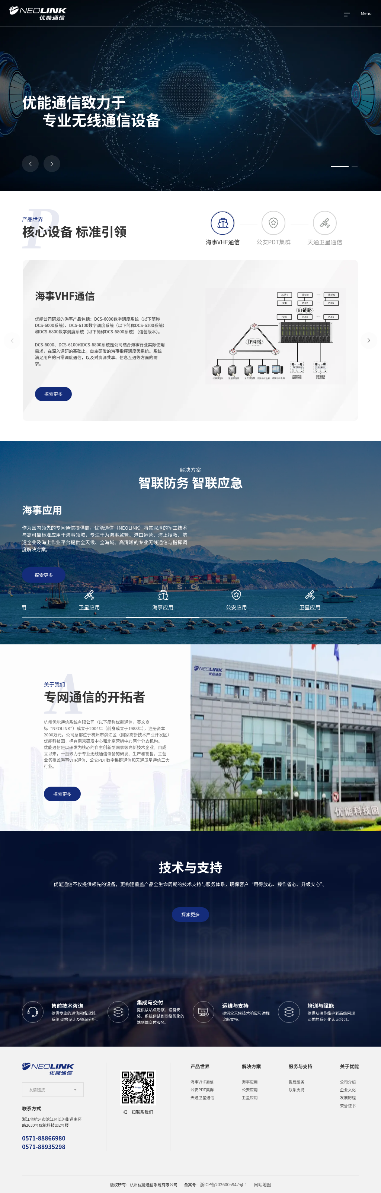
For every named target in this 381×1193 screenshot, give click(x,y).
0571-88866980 (43, 1137)
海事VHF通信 (202, 1081)
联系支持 (296, 1089)
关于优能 (349, 1065)
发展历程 (348, 1097)
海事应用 (250, 1081)
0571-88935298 (43, 1146)
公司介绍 (348, 1081)
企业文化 (348, 1089)
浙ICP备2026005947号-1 (224, 1184)
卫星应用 (250, 1097)
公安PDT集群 (202, 1089)
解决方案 (251, 1065)
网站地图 (261, 1184)
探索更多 (63, 792)
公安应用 (250, 1089)
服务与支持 (300, 1065)
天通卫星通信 (202, 1097)
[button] (30, 163)
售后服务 (296, 1081)
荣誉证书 (348, 1105)
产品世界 (199, 1065)
